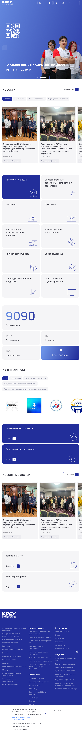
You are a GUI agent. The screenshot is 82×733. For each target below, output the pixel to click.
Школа (31, 704)
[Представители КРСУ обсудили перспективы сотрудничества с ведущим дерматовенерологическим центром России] (20, 134)
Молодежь (6, 670)
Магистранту (60, 638)
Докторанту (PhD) (62, 649)
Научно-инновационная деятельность (11, 674)
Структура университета (12, 639)
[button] (36, 77)
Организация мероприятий (12, 649)
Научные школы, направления (40, 661)
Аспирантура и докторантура (40, 657)
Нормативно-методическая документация (39, 633)
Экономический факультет (65, 664)
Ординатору (60, 645)
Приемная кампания (36, 678)
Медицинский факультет (64, 680)
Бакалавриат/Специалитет (39, 682)
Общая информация (10, 684)
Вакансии (6, 646)
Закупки (5, 663)
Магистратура (34, 685)
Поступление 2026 (62, 632)
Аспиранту (59, 642)
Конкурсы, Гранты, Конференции (36, 647)
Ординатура (33, 697)
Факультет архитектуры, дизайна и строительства (65, 684)
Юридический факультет (64, 667)
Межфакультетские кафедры (66, 689)
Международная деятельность (14, 666)
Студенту (59, 635)
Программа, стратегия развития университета (11, 635)
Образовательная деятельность (9, 680)
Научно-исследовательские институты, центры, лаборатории (39, 666)
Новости (5, 653)
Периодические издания (11, 656)
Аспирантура (34, 688)
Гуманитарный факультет (65, 671)
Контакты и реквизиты (10, 643)
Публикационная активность (40, 637)
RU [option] (40, 3)
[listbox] (41, 3)
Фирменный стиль (9, 660)
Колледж (32, 701)
